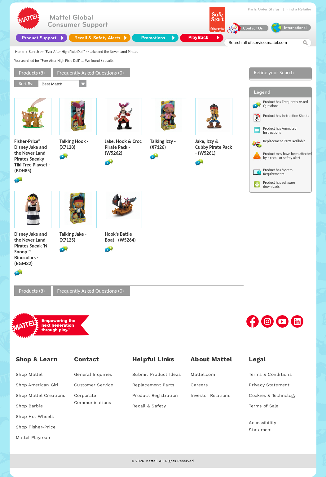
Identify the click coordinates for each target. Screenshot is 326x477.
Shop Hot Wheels (35, 416)
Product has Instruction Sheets (286, 116)
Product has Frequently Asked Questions (285, 104)
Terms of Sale (263, 405)
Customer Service (93, 384)
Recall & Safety (149, 405)
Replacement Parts (153, 384)
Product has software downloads (279, 184)
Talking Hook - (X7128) (73, 144)
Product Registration (155, 395)
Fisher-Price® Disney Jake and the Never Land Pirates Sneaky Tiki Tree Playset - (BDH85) (32, 156)
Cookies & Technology (272, 395)
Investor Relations (210, 395)
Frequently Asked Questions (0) (90, 73)
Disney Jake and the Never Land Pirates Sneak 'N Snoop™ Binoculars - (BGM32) (30, 248)
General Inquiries (93, 374)
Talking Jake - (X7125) (72, 237)
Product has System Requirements (278, 172)
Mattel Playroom (33, 437)
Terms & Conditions (270, 374)
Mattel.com (203, 374)
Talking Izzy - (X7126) (163, 144)
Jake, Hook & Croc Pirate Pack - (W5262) (123, 147)
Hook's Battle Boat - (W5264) (120, 237)
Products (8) (32, 73)
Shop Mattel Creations (40, 395)
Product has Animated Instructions (280, 130)
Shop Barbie (29, 405)
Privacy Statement (269, 384)
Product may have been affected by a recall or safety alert (287, 156)
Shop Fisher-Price (35, 426)
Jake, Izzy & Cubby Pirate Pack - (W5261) (213, 147)
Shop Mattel (29, 374)
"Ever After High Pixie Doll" (65, 51)
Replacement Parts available (284, 141)
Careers (199, 384)
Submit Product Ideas (156, 374)
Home (19, 51)
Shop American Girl (37, 384)
